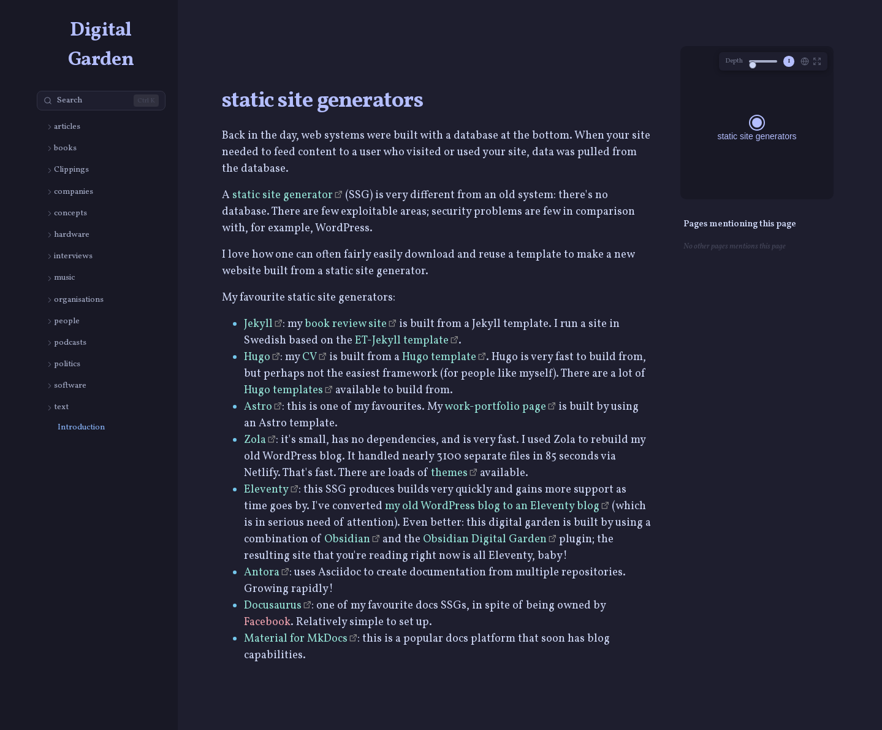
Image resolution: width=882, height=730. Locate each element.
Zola (255, 440)
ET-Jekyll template (402, 340)
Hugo (257, 357)
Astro (258, 407)
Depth (734, 61)
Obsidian (347, 539)
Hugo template (439, 357)
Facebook (267, 622)
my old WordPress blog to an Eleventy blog (492, 506)
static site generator (282, 195)
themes (449, 473)
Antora (261, 572)
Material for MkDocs (296, 639)
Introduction (81, 427)
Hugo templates (283, 390)
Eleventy (266, 490)
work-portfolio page (495, 407)
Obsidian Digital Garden (485, 539)
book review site (346, 324)
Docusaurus (273, 605)
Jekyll (258, 324)
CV (309, 357)
